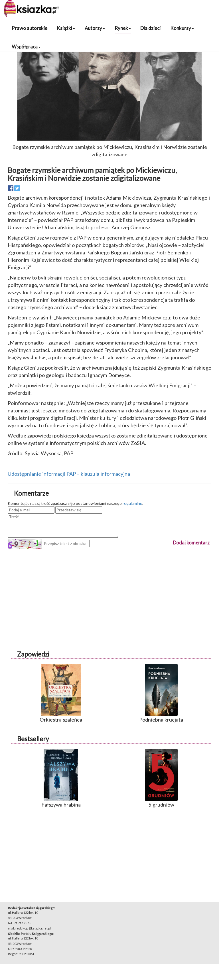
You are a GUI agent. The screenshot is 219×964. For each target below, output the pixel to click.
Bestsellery (33, 739)
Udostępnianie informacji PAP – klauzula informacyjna (69, 474)
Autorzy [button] (95, 28)
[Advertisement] (109, 589)
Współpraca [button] (26, 47)
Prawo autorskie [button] (29, 28)
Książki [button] (66, 28)
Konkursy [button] (182, 28)
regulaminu (132, 503)
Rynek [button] (123, 28)
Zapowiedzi (33, 654)
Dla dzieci (150, 28)
